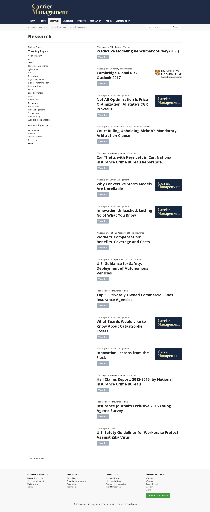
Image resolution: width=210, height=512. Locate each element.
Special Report (35, 136)
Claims (31, 62)
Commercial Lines (113, 481)
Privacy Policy (109, 504)
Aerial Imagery (35, 55)
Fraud (30, 89)
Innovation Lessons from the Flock (123, 355)
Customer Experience (38, 65)
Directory (32, 140)
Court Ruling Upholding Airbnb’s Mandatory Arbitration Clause (136, 133)
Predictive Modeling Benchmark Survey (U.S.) (138, 51)
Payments (33, 103)
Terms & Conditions (127, 504)
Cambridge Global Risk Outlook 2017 (117, 75)
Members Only (123, 21)
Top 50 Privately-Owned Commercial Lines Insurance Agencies (135, 297)
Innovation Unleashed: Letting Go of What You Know (124, 213)
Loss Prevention (35, 92)
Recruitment (34, 106)
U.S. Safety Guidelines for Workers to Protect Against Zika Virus (137, 435)
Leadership (68, 21)
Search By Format (78, 27)
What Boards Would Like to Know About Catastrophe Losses (121, 326)
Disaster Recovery (37, 86)
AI (29, 59)
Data (30, 72)
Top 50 (108, 21)
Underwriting (34, 116)
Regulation (95, 21)
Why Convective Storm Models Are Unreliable (124, 186)
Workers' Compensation (39, 119)
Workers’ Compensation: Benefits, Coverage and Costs (123, 239)
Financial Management (76, 481)
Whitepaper (33, 130)
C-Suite (32, 21)
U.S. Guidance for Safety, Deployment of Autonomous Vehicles (122, 268)
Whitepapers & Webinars (37, 27)
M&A (30, 96)
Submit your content (158, 495)
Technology (33, 113)
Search (176, 27)
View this (102, 57)
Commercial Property (36, 481)
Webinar (32, 133)
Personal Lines (112, 478)
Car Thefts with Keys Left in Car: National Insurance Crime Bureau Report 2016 (134, 160)
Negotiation (33, 99)
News (43, 21)
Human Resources (35, 478)
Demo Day (33, 76)
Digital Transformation (38, 82)
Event (31, 143)
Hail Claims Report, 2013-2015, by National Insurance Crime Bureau (135, 382)
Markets (81, 21)
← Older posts (37, 458)
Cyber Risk (33, 69)
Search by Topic (59, 27)
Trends (30, 487)
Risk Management (36, 109)
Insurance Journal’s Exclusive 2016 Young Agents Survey (134, 408)
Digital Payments (36, 79)
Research (54, 21)
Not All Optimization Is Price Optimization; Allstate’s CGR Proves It (122, 104)
